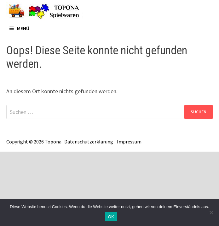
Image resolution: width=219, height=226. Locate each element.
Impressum (129, 141)
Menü (19, 28)
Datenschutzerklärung (88, 141)
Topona (53, 141)
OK (111, 216)
